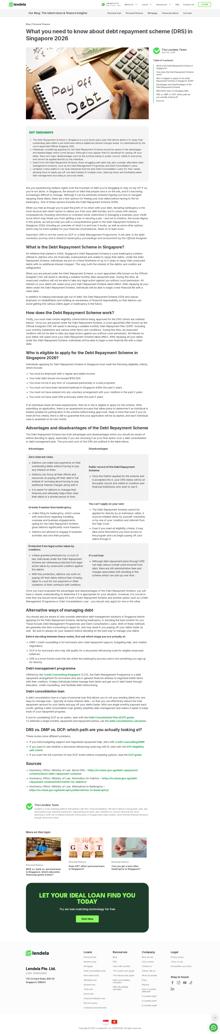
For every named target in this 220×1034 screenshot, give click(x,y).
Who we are (147, 957)
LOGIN (204, 4)
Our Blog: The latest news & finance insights (57, 13)
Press (144, 980)
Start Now (87, 919)
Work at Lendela (149, 975)
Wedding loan (90, 980)
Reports (145, 985)
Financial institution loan (94, 998)
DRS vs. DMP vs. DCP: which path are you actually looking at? (173, 95)
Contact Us (188, 4)
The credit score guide (123, 971)
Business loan (90, 962)
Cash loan (88, 989)
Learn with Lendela (121, 966)
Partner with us (148, 971)
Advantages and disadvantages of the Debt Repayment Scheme (174, 85)
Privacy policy (177, 957)
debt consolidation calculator (127, 720)
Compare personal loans (95, 1008)
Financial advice (170, 13)
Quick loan (89, 994)
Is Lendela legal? (149, 1005)
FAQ (177, 4)
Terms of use (177, 962)
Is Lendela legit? (149, 996)
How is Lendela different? (149, 990)
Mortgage (152, 13)
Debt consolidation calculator (121, 981)
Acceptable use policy (181, 966)
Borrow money (90, 1003)
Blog (28, 24)
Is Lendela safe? (149, 1001)
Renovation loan (91, 975)
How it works (148, 962)
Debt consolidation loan (95, 971)
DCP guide (134, 754)
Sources (160, 101)
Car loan (187, 13)
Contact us (147, 966)
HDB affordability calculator (120, 988)
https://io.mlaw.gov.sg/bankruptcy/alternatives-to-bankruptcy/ (69, 790)
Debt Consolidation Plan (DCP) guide (111, 717)
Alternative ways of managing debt (172, 91)
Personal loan (113, 13)
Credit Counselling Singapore (62, 674)
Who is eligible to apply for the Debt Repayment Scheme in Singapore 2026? (175, 79)
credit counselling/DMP (130, 741)
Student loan (89, 985)
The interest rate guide (123, 975)
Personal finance (133, 13)
